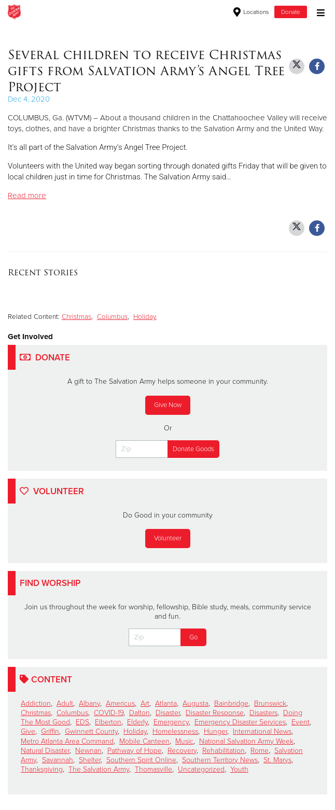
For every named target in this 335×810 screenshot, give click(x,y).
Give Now (168, 405)
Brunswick (270, 703)
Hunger (215, 731)
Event (300, 722)
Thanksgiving (42, 769)
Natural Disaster (45, 750)
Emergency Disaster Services (240, 722)
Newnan (88, 750)
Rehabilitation (223, 750)
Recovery (182, 750)
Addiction (36, 703)
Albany (89, 703)
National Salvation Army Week (246, 741)
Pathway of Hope (134, 750)
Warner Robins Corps (127, 12)
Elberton (108, 722)
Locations (251, 12)
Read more (27, 195)
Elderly (137, 722)
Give (28, 731)
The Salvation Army (98, 769)
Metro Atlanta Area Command (67, 741)
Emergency (171, 722)
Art (145, 703)
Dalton (139, 712)
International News (262, 731)
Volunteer (168, 538)
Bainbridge (231, 703)
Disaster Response (215, 712)
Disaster (168, 712)
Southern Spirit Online (141, 760)
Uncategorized (201, 769)
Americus (120, 703)
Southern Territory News (220, 760)
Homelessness (175, 731)
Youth (239, 769)
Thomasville (153, 769)
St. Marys (277, 760)
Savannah (57, 760)
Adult (65, 703)
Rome (259, 750)
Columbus (112, 317)
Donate (290, 12)
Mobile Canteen (144, 741)
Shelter (90, 760)
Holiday (145, 317)
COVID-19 (108, 712)
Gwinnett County (91, 731)
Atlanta (166, 703)
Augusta (195, 703)
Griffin (50, 731)
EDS (82, 722)
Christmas (76, 317)
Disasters (263, 712)
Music (184, 741)
